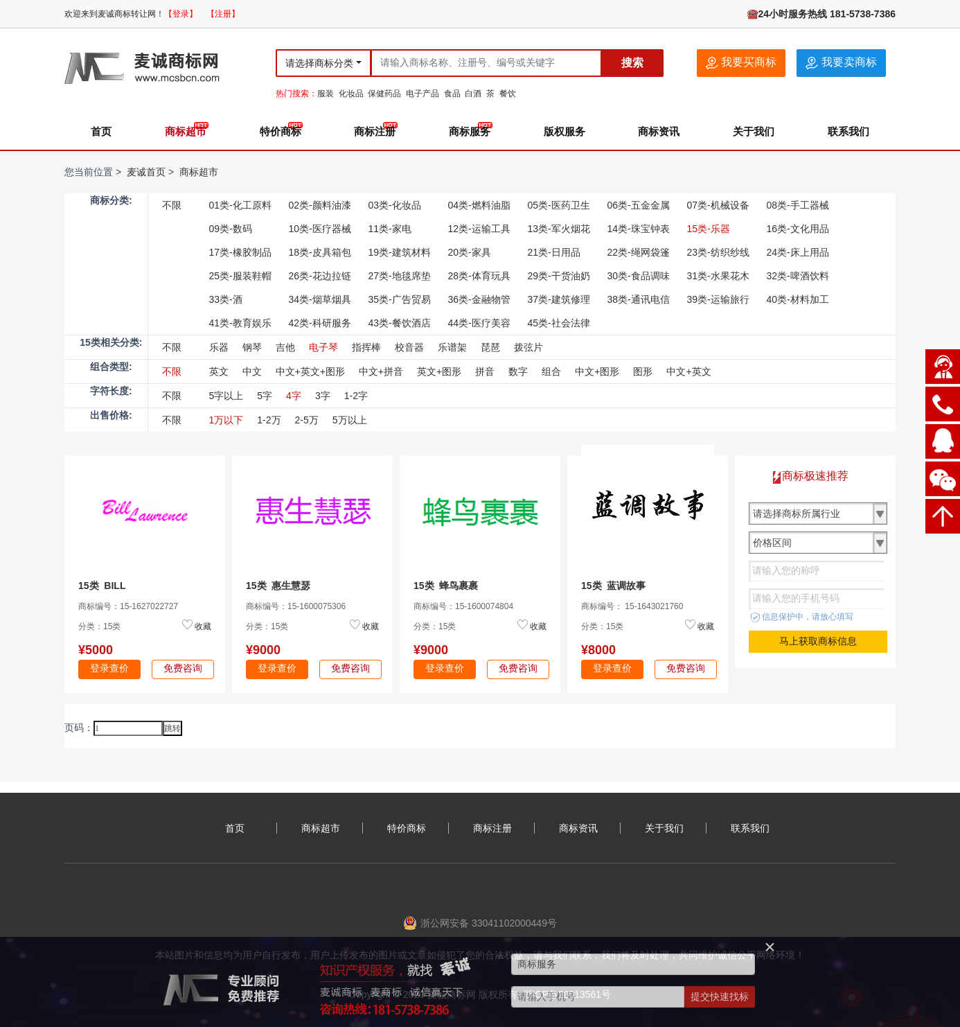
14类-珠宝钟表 (638, 228)
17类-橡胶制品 (240, 252)
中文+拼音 (381, 371)
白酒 (473, 93)
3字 (322, 395)
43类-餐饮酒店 (399, 322)
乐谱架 (452, 347)
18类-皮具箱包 (320, 252)
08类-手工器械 (798, 205)
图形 (642, 371)
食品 (452, 93)
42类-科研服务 (320, 322)
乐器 (219, 347)
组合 (551, 371)
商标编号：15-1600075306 (296, 606)
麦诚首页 (146, 171)
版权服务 (564, 131)
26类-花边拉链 (320, 275)
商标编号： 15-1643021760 (632, 606)
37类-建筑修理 (559, 299)
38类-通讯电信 (638, 299)
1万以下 (226, 419)
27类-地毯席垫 (399, 275)
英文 (219, 371)
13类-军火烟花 (559, 228)
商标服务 (469, 131)
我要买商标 (741, 62)
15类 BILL (101, 585)
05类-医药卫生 (559, 205)
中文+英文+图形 (310, 371)
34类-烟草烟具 (320, 299)
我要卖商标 (841, 62)
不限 (171, 205)
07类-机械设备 (718, 205)
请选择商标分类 (319, 63)
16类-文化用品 (798, 228)
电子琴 (323, 347)
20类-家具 (469, 252)
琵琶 (490, 347)
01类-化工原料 (240, 205)
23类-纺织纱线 (718, 252)
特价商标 (280, 131)
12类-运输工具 (479, 228)
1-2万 (269, 419)
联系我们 (848, 131)
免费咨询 (182, 668)
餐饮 (507, 93)
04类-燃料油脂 (479, 205)
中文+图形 (597, 371)
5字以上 (226, 395)
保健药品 (384, 93)
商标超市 (185, 131)
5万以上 (349, 419)
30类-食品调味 (638, 275)
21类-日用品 (554, 252)
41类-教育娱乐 (240, 322)
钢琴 (252, 347)
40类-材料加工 (798, 299)
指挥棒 (366, 347)
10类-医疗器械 (320, 228)
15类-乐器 (708, 228)
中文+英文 (688, 371)
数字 (518, 371)
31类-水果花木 (718, 275)
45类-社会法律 (559, 322)
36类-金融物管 (479, 299)
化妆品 (351, 93)
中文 (252, 371)
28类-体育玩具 (479, 275)
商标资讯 (658, 131)
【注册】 (223, 14)
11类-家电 (389, 228)
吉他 (285, 347)
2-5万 (307, 419)
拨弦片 (528, 347)
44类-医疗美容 (479, 322)
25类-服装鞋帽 (240, 275)
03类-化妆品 (394, 205)
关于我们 (753, 131)
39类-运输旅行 (718, 299)
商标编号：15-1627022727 (128, 606)
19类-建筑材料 (399, 252)
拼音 (485, 371)
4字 (293, 395)
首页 (101, 131)
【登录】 (180, 14)
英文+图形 (439, 371)
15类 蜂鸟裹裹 (446, 585)
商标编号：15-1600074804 (463, 606)
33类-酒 (225, 299)
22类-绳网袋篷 (638, 252)
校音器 (409, 347)
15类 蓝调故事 (613, 585)
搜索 (632, 63)
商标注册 (374, 131)
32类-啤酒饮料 (798, 275)
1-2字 (356, 395)
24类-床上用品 (798, 252)
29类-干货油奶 (559, 275)
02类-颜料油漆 (320, 205)
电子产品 (422, 93)
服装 (325, 93)
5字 (264, 395)
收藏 (203, 626)
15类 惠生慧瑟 (278, 585)
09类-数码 (230, 228)
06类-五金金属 (638, 205)
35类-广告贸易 (399, 299)
